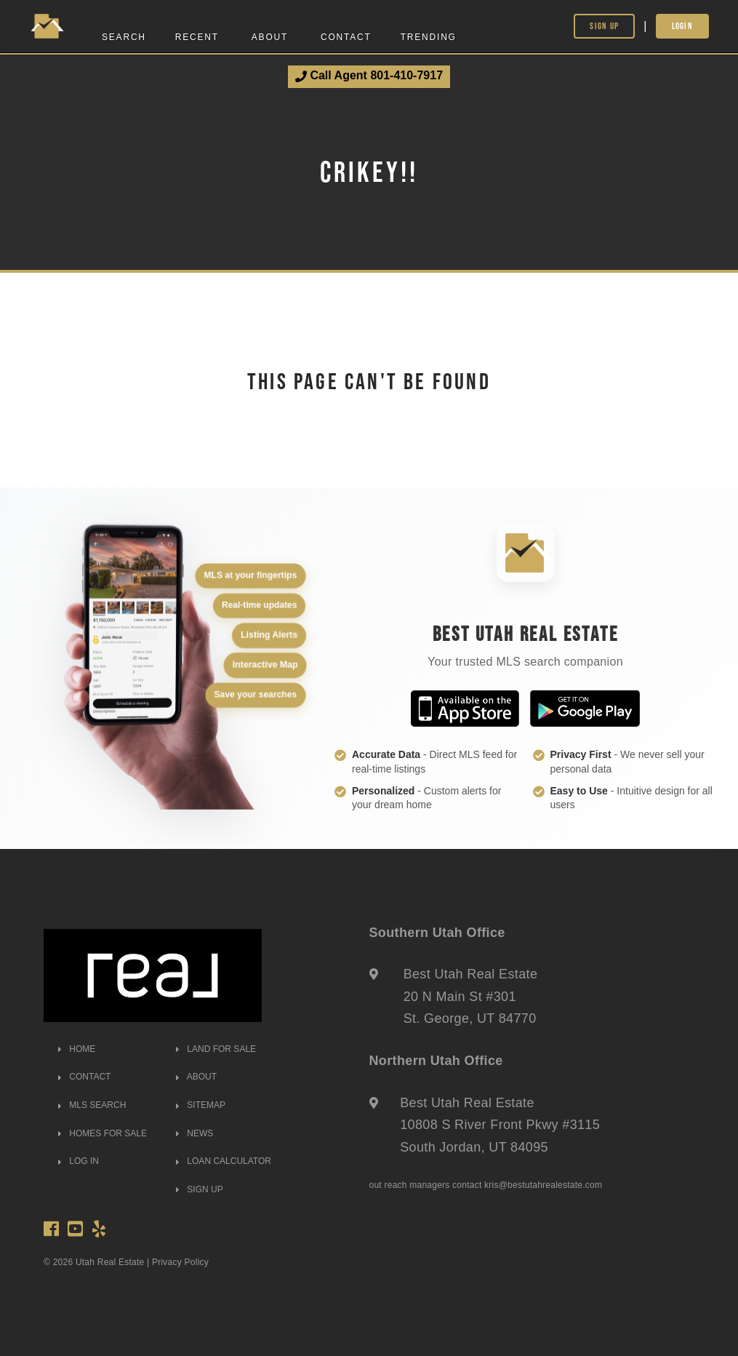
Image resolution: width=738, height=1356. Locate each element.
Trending (429, 37)
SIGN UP (199, 1189)
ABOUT (196, 1077)
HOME (76, 1049)
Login (683, 25)
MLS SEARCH (92, 1105)
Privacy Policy (180, 1262)
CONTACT (84, 1077)
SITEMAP (200, 1105)
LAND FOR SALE (216, 1049)
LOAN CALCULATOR (223, 1161)
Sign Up (604, 25)
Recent (197, 37)
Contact (346, 37)
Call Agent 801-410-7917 (369, 75)
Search (124, 37)
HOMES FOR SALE (102, 1133)
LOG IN (78, 1161)
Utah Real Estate (110, 1262)
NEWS (194, 1133)
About (270, 37)
